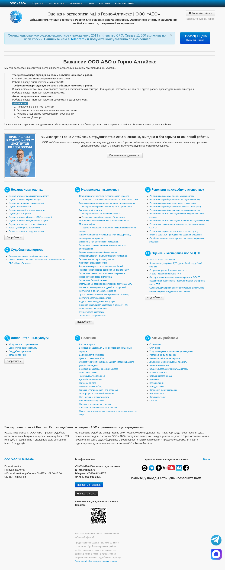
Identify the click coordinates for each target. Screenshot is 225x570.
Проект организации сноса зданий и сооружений (102, 287)
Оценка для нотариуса (20, 213)
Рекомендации (156, 393)
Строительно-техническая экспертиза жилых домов (104, 196)
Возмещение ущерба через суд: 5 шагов (98, 369)
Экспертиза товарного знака (93, 315)
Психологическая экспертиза (93, 308)
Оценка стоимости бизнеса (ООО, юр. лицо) (30, 217)
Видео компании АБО (159, 365)
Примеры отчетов (87, 383)
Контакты (104, 3)
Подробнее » (14, 237)
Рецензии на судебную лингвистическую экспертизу (174, 199)
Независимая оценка (27, 189)
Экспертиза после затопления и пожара (101, 213)
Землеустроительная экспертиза (95, 298)
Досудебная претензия (20, 351)
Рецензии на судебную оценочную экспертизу (171, 196)
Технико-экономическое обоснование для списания (104, 270)
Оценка (38, 3)
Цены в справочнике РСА (91, 358)
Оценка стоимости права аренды (25, 199)
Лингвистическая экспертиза (93, 263)
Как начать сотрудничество (124, 155)
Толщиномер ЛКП (17, 355)
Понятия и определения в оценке (95, 404)
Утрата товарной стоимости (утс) (165, 274)
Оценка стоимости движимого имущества (29, 196)
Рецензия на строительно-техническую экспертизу (173, 231)
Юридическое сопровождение (23, 344)
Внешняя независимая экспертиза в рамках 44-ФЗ (103, 305)
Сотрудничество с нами (160, 376)
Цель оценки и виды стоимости (94, 397)
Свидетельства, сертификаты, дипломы (168, 369)
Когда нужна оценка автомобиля (24, 227)
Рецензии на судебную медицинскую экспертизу (172, 203)
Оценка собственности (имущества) (26, 203)
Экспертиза (56, 3)
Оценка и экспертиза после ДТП (176, 253)
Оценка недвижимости (20, 206)
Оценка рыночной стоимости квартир (27, 210)
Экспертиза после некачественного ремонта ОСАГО (174, 277)
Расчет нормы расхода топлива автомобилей (101, 266)
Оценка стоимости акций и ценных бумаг (29, 220)
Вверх (206, 459)
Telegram (77, 39)
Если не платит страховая (162, 259)
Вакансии (154, 379)
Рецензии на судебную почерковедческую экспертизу (175, 206)
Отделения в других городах (163, 390)
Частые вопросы (87, 344)
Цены (91, 3)
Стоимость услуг (157, 397)
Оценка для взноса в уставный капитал (28, 224)
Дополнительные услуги (30, 338)
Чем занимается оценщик (91, 400)
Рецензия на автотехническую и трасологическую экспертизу (179, 220)
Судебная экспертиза (27, 249)
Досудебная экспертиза (90, 379)
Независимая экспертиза (100, 189)
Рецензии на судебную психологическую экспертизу (174, 210)
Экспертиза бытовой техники (93, 280)
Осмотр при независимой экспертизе (97, 393)
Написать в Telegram (89, 484)
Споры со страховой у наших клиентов (168, 270)
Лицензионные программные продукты (168, 362)
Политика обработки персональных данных (96, 561)
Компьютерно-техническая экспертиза (97, 291)
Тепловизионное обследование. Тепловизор (103, 217)
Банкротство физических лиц (23, 348)
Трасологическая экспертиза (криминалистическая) (104, 294)
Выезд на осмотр (157, 386)
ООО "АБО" (11, 459)
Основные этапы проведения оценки (26, 231)
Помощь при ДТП (157, 383)
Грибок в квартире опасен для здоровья (98, 390)
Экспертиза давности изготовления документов (102, 273)
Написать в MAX (86, 493)
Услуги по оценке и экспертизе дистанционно (171, 351)
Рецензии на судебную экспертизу (178, 189)
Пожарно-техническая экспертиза (95, 277)
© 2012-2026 (26, 459)
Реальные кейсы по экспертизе (164, 358)
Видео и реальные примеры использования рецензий (175, 235)
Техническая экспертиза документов (96, 259)
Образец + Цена (195, 37)
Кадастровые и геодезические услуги (97, 301)
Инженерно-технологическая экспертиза (98, 242)
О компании (155, 344)
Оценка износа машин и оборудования (98, 252)
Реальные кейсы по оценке (162, 355)
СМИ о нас (154, 348)
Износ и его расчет (88, 372)
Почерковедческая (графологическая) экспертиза (103, 256)
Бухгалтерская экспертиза (91, 312)
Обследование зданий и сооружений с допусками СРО (105, 284)
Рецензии (76, 3)
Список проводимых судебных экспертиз (28, 256)
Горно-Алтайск (200, 13)
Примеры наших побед (90, 386)
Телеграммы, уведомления (92, 376)
